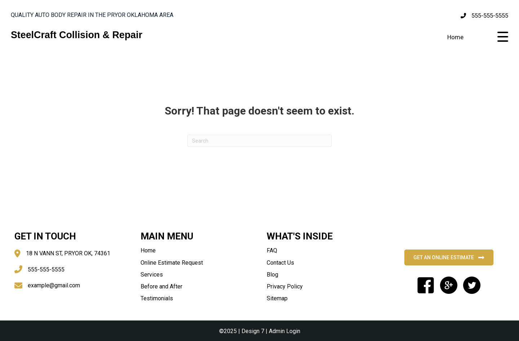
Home (455, 37)
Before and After (161, 286)
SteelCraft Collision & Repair (76, 35)
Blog (272, 274)
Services (152, 274)
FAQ (272, 250)
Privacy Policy (285, 286)
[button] (502, 37)
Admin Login (284, 331)
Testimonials (157, 298)
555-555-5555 (489, 15)
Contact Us (280, 262)
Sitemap (277, 298)
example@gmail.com (54, 285)
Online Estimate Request (172, 262)
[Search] (259, 141)
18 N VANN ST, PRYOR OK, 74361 (68, 253)
